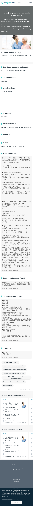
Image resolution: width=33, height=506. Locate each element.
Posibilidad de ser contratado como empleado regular (16, 377)
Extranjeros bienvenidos (10, 362)
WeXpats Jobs (16, 468)
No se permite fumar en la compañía (13, 382)
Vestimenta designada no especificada (14, 369)
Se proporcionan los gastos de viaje (13, 373)
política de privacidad (7, 499)
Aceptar (17, 502)
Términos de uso (16, 479)
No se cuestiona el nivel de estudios (13, 366)
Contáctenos (16, 481)
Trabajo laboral (7, 385)
